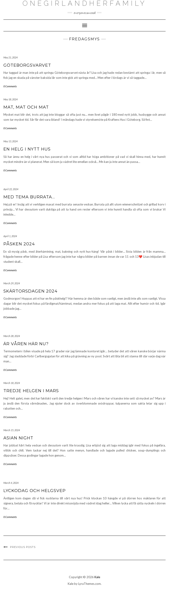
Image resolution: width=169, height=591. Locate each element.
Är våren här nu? (26, 343)
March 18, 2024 (11, 382)
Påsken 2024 (19, 243)
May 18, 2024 (10, 99)
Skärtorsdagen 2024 (30, 291)
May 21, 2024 (10, 57)
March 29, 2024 (11, 283)
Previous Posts (23, 547)
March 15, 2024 (11, 430)
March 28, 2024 (11, 335)
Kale (97, 577)
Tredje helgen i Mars (31, 390)
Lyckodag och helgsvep (34, 490)
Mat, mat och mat (26, 107)
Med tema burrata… (29, 197)
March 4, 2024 (10, 482)
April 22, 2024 (10, 189)
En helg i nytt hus (27, 149)
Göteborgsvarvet (27, 65)
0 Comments (10, 86)
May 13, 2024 (10, 141)
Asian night (18, 438)
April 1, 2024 (10, 236)
